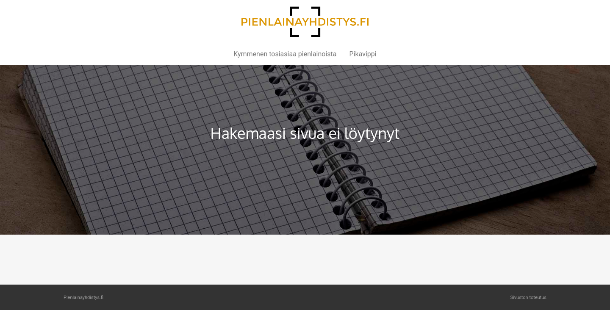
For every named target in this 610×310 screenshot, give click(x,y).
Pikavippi (363, 54)
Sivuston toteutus (528, 297)
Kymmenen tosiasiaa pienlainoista (284, 54)
